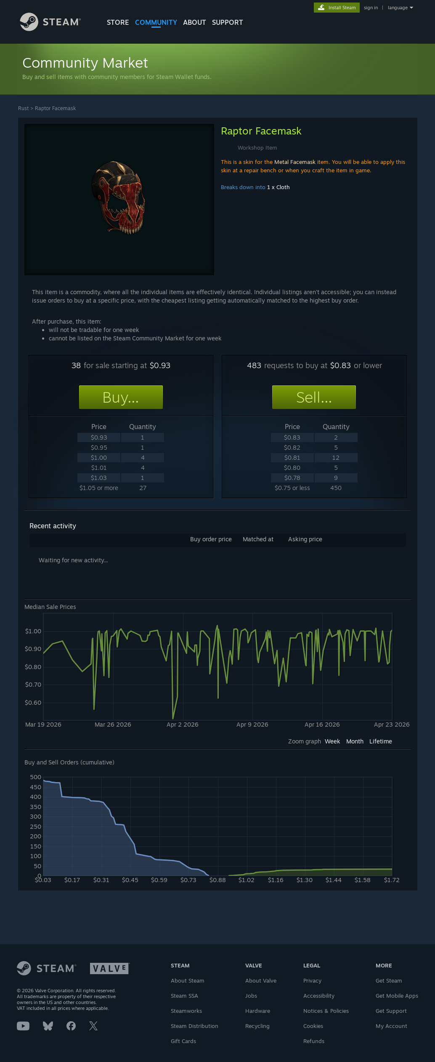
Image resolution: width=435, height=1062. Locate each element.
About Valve (260, 980)
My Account (391, 1025)
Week (332, 741)
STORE (118, 22)
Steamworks (186, 1010)
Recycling (257, 1025)
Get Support (391, 1010)
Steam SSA (184, 995)
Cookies (313, 1025)
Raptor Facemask (55, 108)
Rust (23, 108)
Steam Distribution (194, 1025)
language (398, 8)
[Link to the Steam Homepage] (57, 28)
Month (354, 741)
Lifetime (380, 741)
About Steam (187, 980)
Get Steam (389, 980)
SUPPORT (227, 22)
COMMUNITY (156, 22)
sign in (371, 8)
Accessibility (318, 995)
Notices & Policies (326, 1010)
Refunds (313, 1041)
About (194, 22)
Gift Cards (183, 1041)
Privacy (312, 980)
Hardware (257, 1010)
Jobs (251, 995)
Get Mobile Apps (397, 995)
